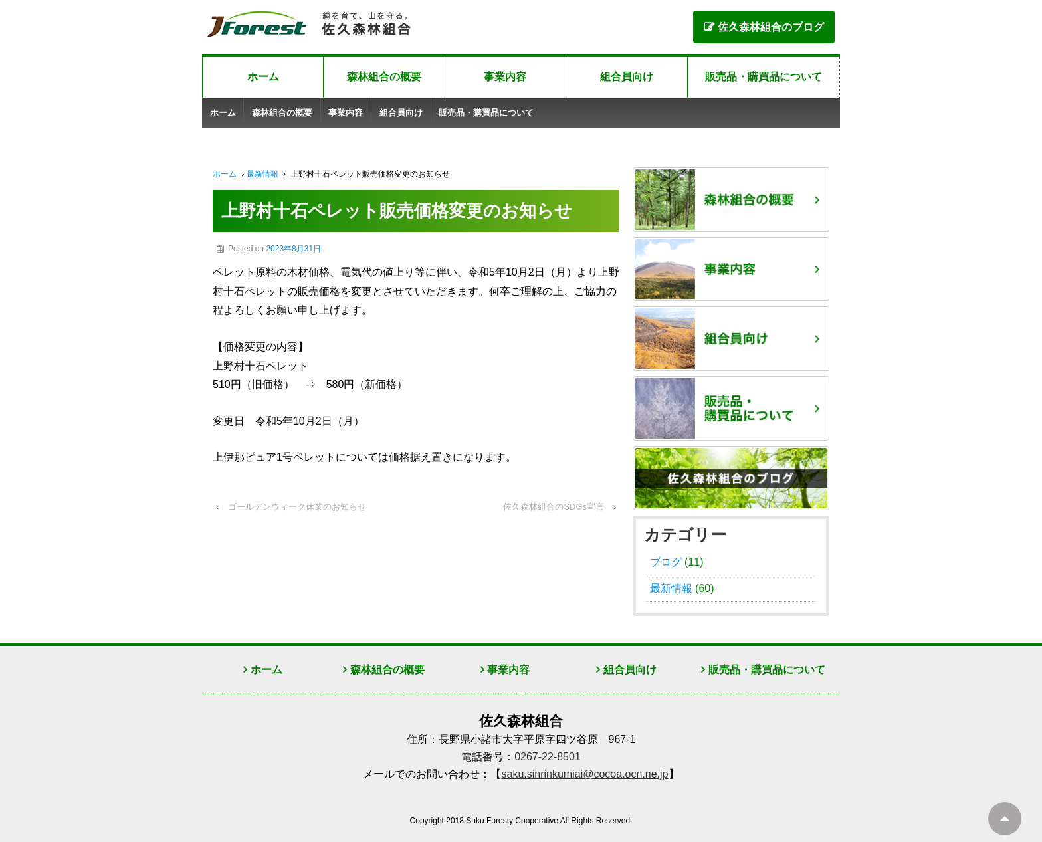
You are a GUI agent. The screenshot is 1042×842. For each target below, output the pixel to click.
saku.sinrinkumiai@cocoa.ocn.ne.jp (584, 774)
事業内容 (505, 76)
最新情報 (262, 174)
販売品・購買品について (763, 76)
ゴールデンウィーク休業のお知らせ (297, 507)
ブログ (666, 562)
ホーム (263, 76)
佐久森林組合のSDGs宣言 (553, 507)
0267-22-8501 (547, 756)
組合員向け (626, 76)
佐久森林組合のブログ (771, 27)
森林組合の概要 (384, 76)
